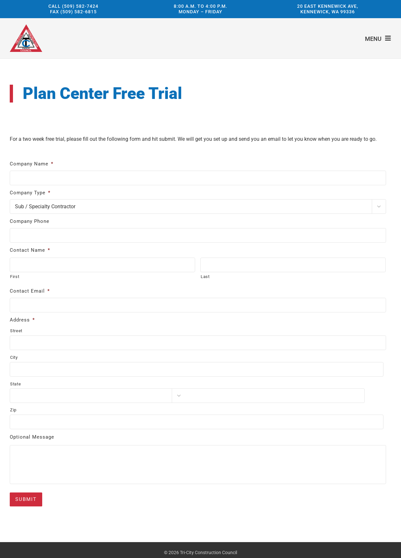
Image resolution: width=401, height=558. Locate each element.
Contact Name (30, 250)
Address (22, 320)
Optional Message (32, 437)
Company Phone (29, 221)
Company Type (30, 193)
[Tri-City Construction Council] (26, 27)
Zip (13, 409)
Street (16, 330)
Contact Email (30, 291)
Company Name (31, 164)
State (15, 384)
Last (205, 276)
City (14, 357)
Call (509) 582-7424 (73, 5)
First (14, 276)
